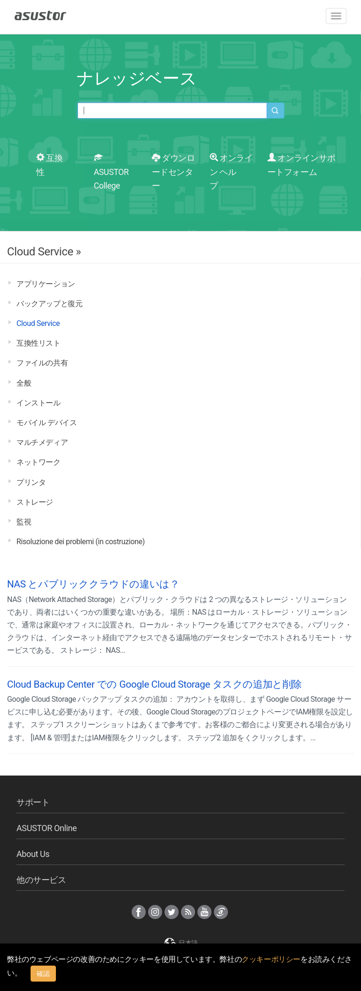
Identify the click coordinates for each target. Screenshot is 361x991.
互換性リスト (38, 343)
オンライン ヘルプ (231, 172)
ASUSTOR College (111, 172)
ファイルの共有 (42, 362)
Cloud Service (38, 323)
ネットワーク (38, 462)
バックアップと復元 (49, 303)
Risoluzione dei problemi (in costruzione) (80, 541)
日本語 (180, 943)
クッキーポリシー (271, 959)
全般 (23, 383)
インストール (38, 402)
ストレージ (34, 502)
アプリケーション (45, 283)
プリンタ (31, 482)
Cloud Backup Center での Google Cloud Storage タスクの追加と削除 (154, 684)
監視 (23, 521)
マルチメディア (42, 442)
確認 (43, 973)
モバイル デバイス (46, 422)
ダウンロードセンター (173, 172)
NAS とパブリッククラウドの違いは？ (93, 584)
